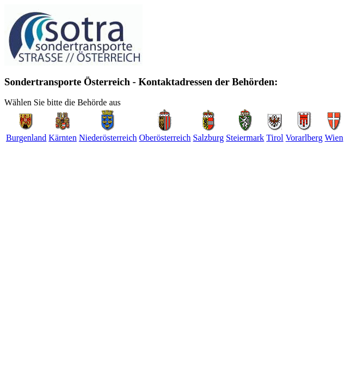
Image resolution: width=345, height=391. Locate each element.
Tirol (274, 137)
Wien (334, 137)
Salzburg (208, 137)
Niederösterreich (108, 137)
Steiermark (245, 137)
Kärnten (62, 137)
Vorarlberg (304, 137)
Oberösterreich (165, 137)
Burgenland (26, 137)
